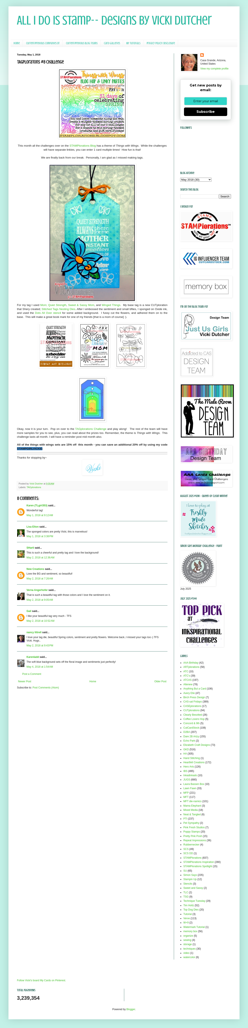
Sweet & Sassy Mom (81, 305)
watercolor (189, 957)
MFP (186, 792)
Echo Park (189, 740)
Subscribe (205, 112)
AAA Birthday (190, 662)
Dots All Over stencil (48, 312)
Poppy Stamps (191, 831)
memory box (190, 931)
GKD (186, 749)
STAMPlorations (192, 857)
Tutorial (187, 914)
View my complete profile (214, 68)
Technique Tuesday (194, 900)
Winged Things (111, 305)
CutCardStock (191, 727)
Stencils (187, 883)
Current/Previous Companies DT (43, 43)
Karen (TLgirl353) (36, 505)
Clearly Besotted (192, 714)
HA (185, 753)
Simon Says (190, 875)
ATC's (186, 675)
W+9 (186, 922)
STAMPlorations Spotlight (197, 866)
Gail (28, 611)
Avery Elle (189, 693)
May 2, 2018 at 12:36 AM (40, 557)
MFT (186, 797)
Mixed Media (190, 810)
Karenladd (32, 657)
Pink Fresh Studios (194, 827)
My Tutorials (133, 43)
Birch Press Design (194, 697)
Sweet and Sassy (193, 887)
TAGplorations (34, 487)
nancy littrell (34, 632)
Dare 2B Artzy (191, 736)
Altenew (187, 684)
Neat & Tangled (192, 814)
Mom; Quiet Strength (53, 305)
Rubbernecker (191, 844)
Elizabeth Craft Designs (196, 744)
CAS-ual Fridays (192, 701)
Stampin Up (190, 879)
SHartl (30, 547)
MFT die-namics (192, 801)
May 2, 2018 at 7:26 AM (39, 578)
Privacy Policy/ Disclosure (161, 43)
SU (185, 870)
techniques (189, 948)
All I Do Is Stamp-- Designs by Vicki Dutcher (114, 20)
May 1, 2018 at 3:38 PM (39, 536)
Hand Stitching (191, 758)
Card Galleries (112, 43)
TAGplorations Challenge (90, 428)
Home (17, 43)
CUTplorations (191, 710)
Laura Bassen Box (193, 784)
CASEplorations (192, 706)
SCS (186, 849)
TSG (186, 896)
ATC (185, 671)
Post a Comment (31, 674)
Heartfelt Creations (194, 762)
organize (188, 935)
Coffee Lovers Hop (194, 719)
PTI (185, 818)
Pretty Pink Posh (192, 836)
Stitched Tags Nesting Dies (58, 309)
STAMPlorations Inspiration (198, 862)
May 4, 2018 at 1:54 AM (39, 666)
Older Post (160, 681)
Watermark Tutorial (194, 927)
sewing (187, 940)
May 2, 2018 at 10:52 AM (40, 620)
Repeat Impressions (194, 840)
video (186, 953)
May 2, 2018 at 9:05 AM (39, 599)
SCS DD (188, 853)
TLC (185, 892)
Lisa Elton (32, 526)
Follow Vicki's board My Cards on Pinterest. (41, 980)
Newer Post (24, 681)
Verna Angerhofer (37, 590)
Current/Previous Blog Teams (82, 43)
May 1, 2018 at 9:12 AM (39, 515)
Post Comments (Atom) (45, 687)
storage (187, 944)
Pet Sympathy (191, 822)
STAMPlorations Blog (83, 145)
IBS (185, 771)
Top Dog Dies (191, 909)
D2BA (186, 732)
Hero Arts (188, 766)
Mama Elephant (192, 805)
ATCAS (187, 679)
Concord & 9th (191, 723)
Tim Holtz (188, 905)
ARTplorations (191, 667)
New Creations (35, 569)
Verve (186, 918)
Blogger (130, 1009)
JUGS (186, 779)
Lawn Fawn (189, 788)
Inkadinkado (190, 775)
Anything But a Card (194, 688)
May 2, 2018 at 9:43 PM (39, 645)
